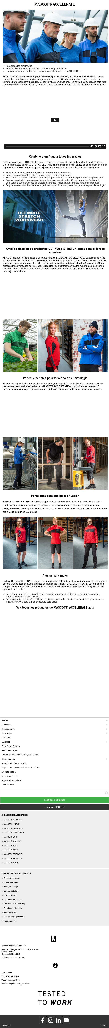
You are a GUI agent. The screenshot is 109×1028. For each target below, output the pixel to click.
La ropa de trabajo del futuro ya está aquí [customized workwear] (20, 755)
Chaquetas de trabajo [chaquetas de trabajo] (12, 878)
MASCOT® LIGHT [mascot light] (11, 837)
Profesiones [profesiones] (7, 725)
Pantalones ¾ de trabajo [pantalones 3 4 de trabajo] (13, 908)
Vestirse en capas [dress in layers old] (9, 776)
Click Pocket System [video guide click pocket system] (11, 746)
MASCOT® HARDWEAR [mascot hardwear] (13, 828)
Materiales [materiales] (6, 737)
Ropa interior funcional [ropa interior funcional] (11, 780)
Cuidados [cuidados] (6, 742)
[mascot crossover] (14, 832)
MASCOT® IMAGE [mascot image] (11, 850)
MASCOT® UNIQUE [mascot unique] (11, 824)
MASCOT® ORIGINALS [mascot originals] (13, 854)
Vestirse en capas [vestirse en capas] (9, 750)
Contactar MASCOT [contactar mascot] (10, 976)
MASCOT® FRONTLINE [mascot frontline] (13, 859)
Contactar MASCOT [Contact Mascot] (54, 807)
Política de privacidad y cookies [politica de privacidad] (15, 984)
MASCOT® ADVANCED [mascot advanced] (13, 820)
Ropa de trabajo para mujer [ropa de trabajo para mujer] (14, 917)
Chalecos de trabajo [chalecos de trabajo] (11, 882)
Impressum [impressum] (7, 1025)
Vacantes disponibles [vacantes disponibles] (10, 980)
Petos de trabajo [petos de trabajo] (10, 912)
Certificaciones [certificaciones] (8, 729)
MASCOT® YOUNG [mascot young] (11, 863)
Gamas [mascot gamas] (5, 720)
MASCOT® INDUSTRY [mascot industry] (13, 841)
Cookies (103, 1025)
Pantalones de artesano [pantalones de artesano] (13, 900)
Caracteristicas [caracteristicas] (8, 759)
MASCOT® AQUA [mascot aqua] (11, 846)
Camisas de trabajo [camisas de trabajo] (11, 891)
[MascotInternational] (66, 1020)
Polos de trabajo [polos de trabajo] (10, 895)
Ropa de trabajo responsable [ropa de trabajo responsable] (14, 763)
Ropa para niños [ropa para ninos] (10, 921)
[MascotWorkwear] (42, 1020)
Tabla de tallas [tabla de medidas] (8, 785)
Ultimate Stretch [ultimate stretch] (9, 772)
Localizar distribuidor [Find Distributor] (54, 800)
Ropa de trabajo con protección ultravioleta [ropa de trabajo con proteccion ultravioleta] (20, 767)
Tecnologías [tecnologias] (7, 733)
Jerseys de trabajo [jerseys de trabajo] (11, 887)
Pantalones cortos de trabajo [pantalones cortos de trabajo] (15, 904)
